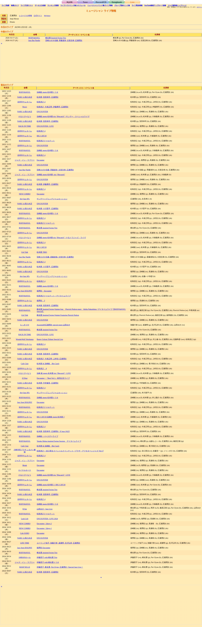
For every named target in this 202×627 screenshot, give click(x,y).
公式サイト (38, 16)
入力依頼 (40, 5)
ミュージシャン (99, 5)
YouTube (155, 5)
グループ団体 (122, 5)
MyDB (69, 2)
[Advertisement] (77, 63)
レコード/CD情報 (25, 16)
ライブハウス (73, 5)
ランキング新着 (53, 5)
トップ (177, 5)
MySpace (47, 16)
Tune (85, 2)
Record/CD (101, 2)
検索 (5, 5)
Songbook (117, 2)
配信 (137, 5)
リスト (27, 5)
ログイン (199, 7)
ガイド (15, 5)
